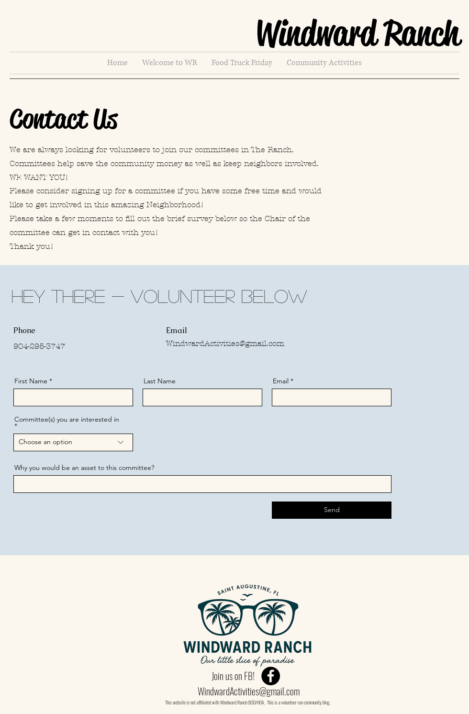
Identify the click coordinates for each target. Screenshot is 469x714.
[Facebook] (270, 676)
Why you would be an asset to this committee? (84, 467)
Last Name (160, 381)
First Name (30, 381)
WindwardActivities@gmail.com (225, 343)
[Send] (331, 510)
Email (281, 381)
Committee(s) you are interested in (66, 420)
